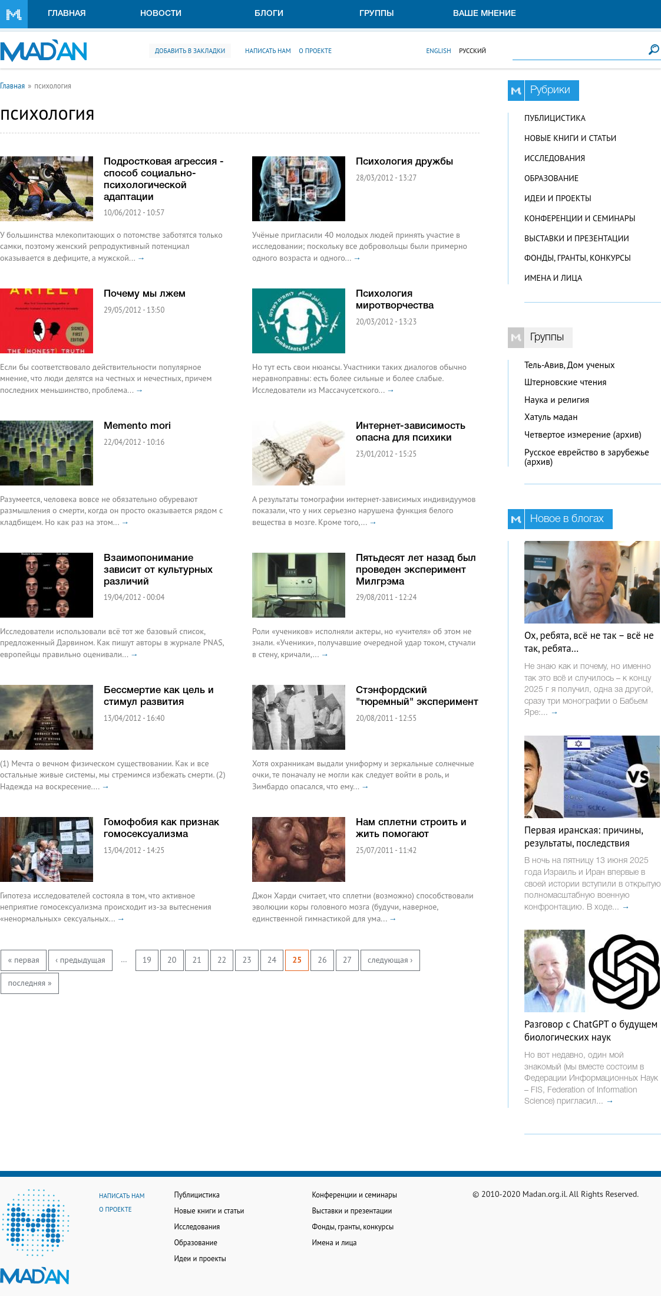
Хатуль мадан (551, 417)
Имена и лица (553, 278)
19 (147, 959)
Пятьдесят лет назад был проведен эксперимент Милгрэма (416, 570)
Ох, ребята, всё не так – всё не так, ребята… (589, 642)
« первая (23, 959)
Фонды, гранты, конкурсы (577, 257)
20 (171, 959)
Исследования (554, 158)
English (438, 51)
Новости (160, 14)
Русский (472, 51)
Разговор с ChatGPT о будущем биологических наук (590, 1031)
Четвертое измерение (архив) (583, 434)
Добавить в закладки (190, 51)
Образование (551, 178)
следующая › (390, 959)
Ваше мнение (484, 14)
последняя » (30, 982)
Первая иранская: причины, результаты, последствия (583, 836)
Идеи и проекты (557, 198)
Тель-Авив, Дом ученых (569, 365)
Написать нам (268, 51)
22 (221, 959)
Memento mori (137, 426)
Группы (376, 14)
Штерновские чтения (565, 382)
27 (347, 959)
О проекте (315, 51)
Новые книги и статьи (570, 138)
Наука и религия (556, 400)
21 (197, 959)
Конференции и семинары (579, 218)
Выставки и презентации (576, 238)
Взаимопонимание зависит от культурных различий (158, 570)
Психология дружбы (404, 162)
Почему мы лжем (145, 294)
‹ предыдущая (80, 959)
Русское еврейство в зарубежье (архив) (586, 457)
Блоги (269, 14)
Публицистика (555, 118)
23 (246, 959)
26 (322, 959)
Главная (67, 14)
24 (271, 959)
